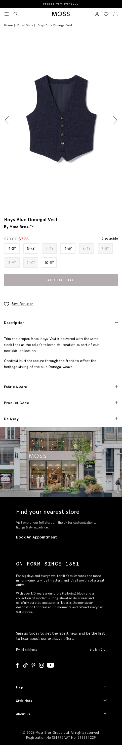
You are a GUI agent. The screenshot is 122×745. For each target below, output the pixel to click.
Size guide (110, 238)
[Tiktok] (25, 664)
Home (8, 25)
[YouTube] (50, 664)
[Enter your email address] (52, 649)
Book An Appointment (36, 536)
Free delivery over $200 (60, 4)
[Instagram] (41, 664)
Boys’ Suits (25, 25)
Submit (98, 649)
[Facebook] (17, 664)
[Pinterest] (33, 664)
